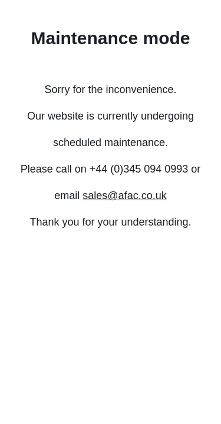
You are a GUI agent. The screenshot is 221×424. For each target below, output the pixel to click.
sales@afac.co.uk (124, 195)
